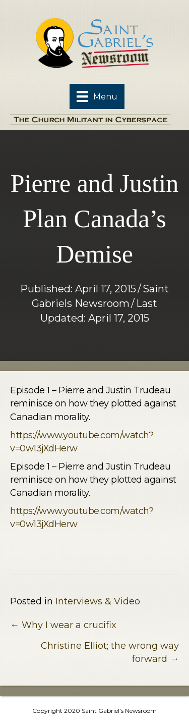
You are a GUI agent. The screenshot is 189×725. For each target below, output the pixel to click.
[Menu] (97, 96)
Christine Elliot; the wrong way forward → (110, 652)
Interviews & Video (97, 601)
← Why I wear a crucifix (63, 625)
